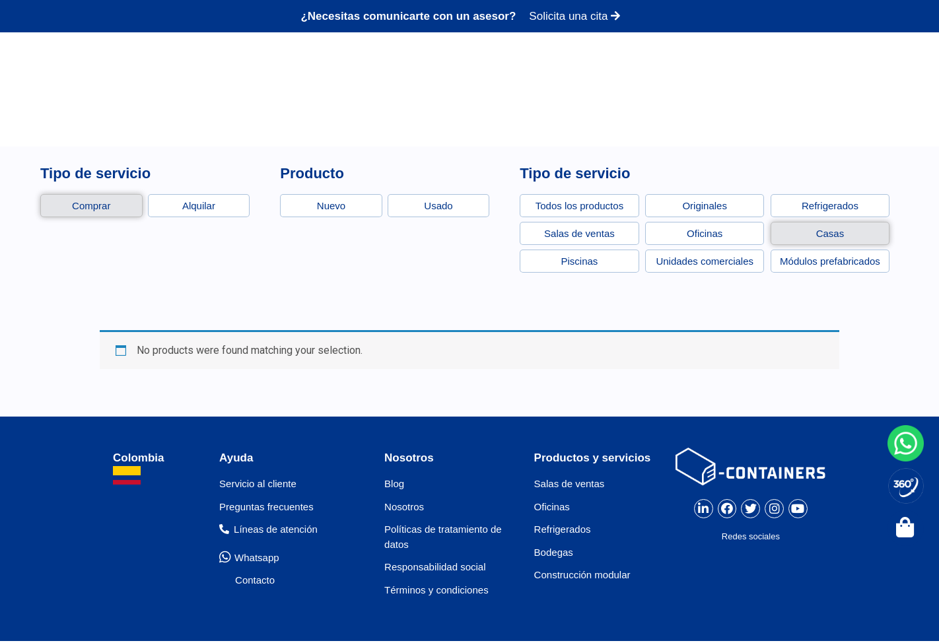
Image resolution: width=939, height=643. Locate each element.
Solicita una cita (574, 16)
